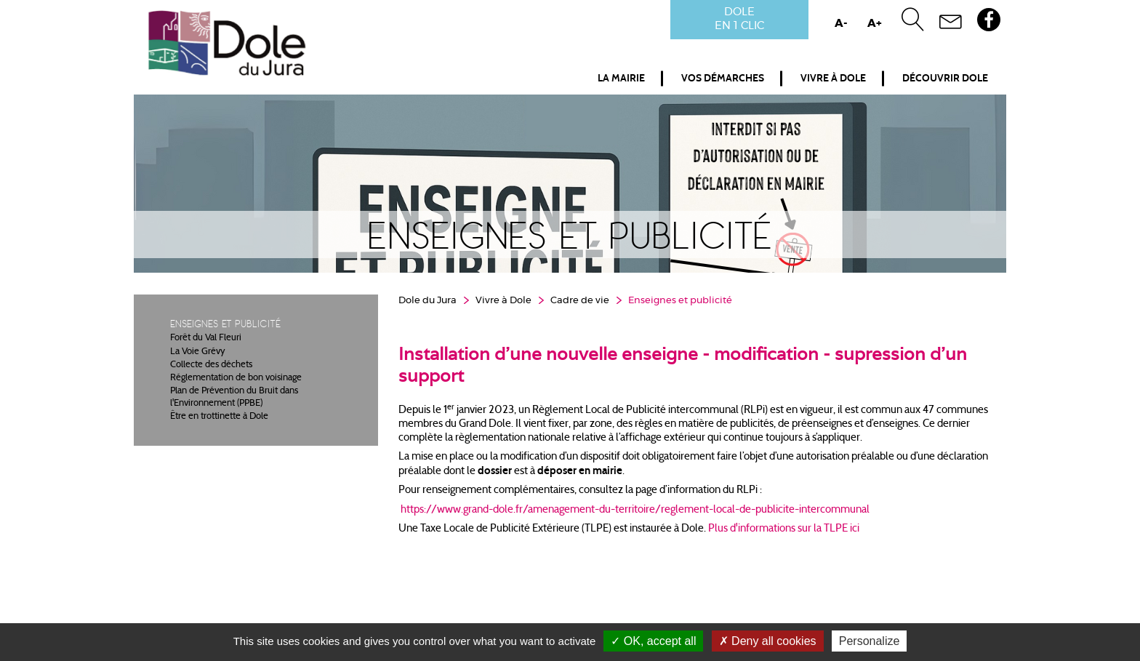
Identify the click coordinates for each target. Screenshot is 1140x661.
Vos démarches (722, 78)
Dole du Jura (427, 300)
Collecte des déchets (211, 365)
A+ (874, 23)
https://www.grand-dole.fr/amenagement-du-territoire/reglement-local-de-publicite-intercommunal (635, 510)
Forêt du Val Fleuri (205, 338)
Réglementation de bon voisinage (236, 378)
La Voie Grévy (197, 352)
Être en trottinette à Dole (219, 417)
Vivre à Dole (833, 78)
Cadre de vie (579, 300)
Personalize (869, 641)
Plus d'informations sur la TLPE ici (783, 529)
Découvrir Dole (945, 78)
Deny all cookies (767, 641)
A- (841, 23)
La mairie (621, 78)
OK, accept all (653, 641)
